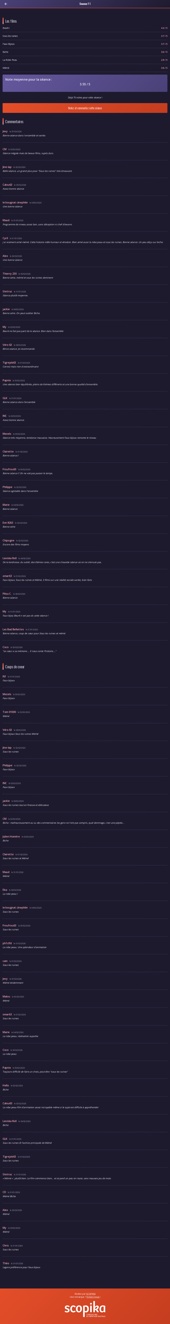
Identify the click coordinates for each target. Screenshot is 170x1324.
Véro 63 (8, 345)
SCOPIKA (90, 1293)
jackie (6, 309)
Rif (5, 676)
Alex (6, 256)
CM (5, 149)
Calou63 (8, 184)
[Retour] (6, 4)
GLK (5, 398)
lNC (5, 416)
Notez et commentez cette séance (85, 108)
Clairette (8, 451)
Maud (6, 220)
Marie (6, 505)
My (5, 327)
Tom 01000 (9, 712)
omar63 (7, 576)
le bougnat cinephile (15, 202)
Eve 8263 (8, 522)
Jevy (5, 131)
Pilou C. (7, 593)
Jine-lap (7, 167)
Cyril (5, 238)
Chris (6, 1245)
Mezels (7, 434)
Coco (6, 647)
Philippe (8, 487)
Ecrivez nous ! (93, 1296)
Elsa (5, 890)
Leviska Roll (10, 558)
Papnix (7, 380)
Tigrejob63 (10, 362)
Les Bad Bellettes (13, 629)
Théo (6, 1263)
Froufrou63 (10, 469)
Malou (7, 996)
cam (5, 961)
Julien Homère (11, 836)
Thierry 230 (10, 273)
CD (5, 1192)
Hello (6, 1085)
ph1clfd (7, 943)
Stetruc (8, 291)
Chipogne (9, 540)
